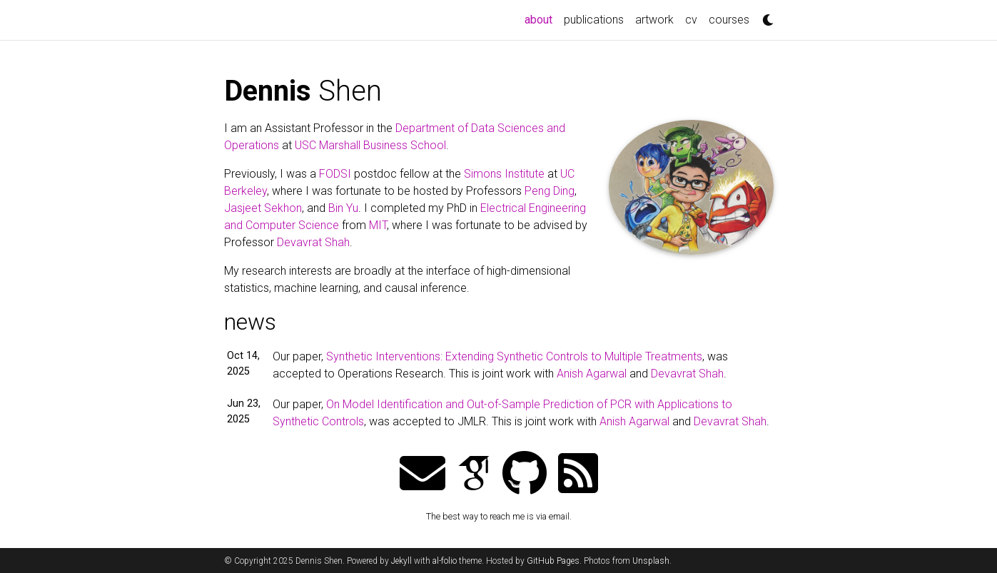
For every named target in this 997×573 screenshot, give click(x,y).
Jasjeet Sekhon (263, 208)
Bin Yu (343, 208)
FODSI (335, 174)
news (250, 321)
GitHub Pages (553, 561)
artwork (654, 19)
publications (594, 19)
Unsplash (650, 561)
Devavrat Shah (313, 242)
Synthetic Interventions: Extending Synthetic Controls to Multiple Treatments (514, 356)
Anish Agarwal (592, 373)
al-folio (444, 561)
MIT (378, 225)
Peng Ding (550, 191)
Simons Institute (504, 174)
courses (729, 19)
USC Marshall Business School (370, 145)
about (541, 18)
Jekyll (401, 561)
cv (691, 19)
